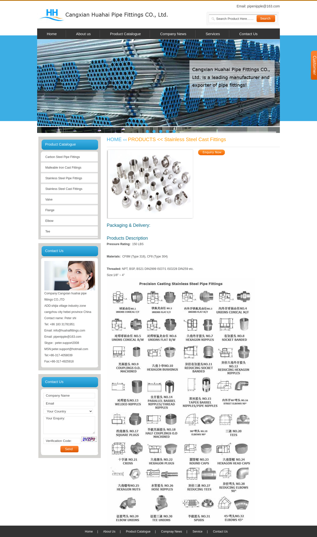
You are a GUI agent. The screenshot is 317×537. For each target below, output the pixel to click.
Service (197, 531)
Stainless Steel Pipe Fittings (63, 178)
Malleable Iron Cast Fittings (63, 167)
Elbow (49, 221)
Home (89, 531)
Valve (49, 199)
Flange (49, 210)
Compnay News (171, 531)
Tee (47, 231)
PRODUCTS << (146, 139)
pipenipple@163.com (263, 6)
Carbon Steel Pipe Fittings (62, 157)
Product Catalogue (138, 531)
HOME (115, 139)
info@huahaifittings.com (69, 330)
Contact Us (220, 531)
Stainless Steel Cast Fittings (63, 189)
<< (125, 140)
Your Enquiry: (69, 425)
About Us (109, 531)
